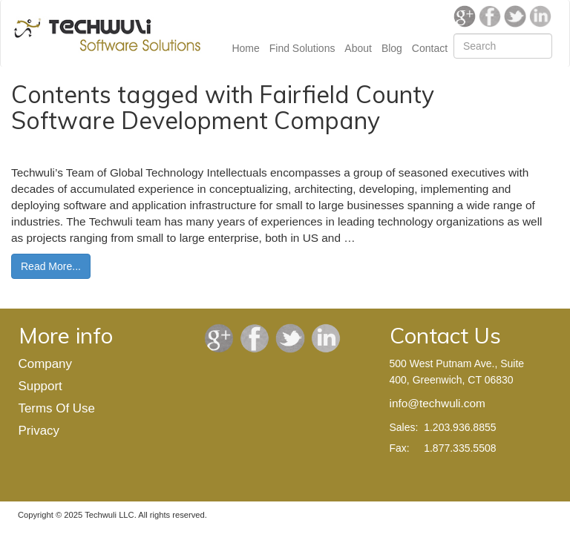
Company (45, 364)
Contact (430, 48)
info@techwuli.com (437, 403)
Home (245, 48)
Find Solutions (302, 48)
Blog (391, 48)
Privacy (39, 431)
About (358, 48)
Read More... (51, 266)
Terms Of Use (57, 408)
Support (40, 386)
